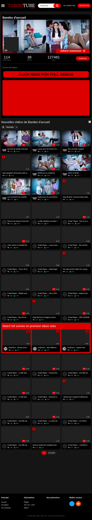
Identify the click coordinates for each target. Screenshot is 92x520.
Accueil (3, 502)
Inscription (84, 5)
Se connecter (69, 5)
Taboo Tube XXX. (42, 516)
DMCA (26, 508)
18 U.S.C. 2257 (29, 505)
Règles (26, 502)
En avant (52, 453)
